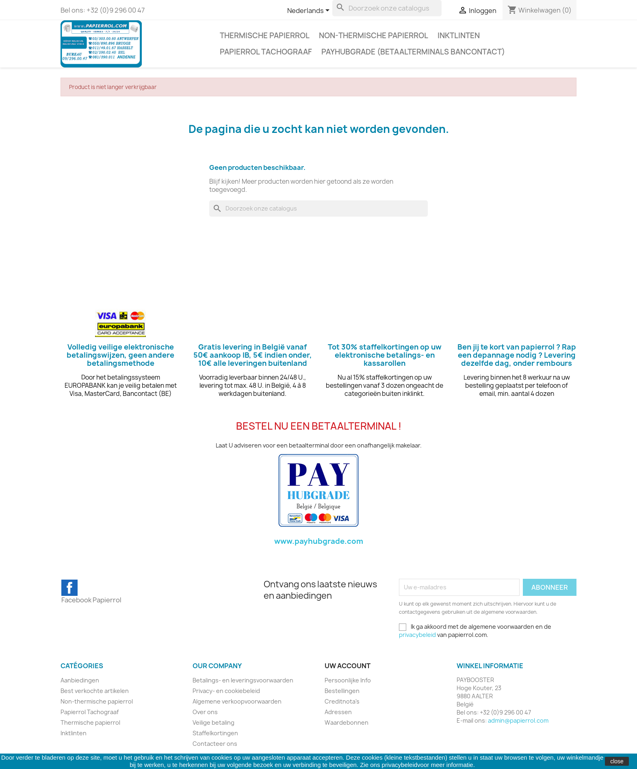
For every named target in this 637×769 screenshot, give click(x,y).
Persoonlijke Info (348, 680)
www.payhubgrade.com (318, 541)
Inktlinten (459, 35)
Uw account (347, 665)
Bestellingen (342, 691)
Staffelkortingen (215, 733)
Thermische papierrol (265, 35)
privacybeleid (417, 635)
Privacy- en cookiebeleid (226, 691)
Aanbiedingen (80, 680)
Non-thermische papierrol (373, 35)
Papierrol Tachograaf (266, 52)
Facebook (69, 588)
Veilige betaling (213, 722)
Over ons (205, 712)
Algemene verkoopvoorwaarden (237, 701)
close (617, 761)
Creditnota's (342, 701)
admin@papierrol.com (518, 720)
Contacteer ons (215, 743)
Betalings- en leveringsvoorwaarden (243, 680)
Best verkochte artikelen (95, 691)
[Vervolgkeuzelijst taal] (309, 11)
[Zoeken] (387, 8)
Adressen (338, 712)
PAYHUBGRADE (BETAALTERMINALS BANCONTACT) (413, 52)
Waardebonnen (346, 722)
